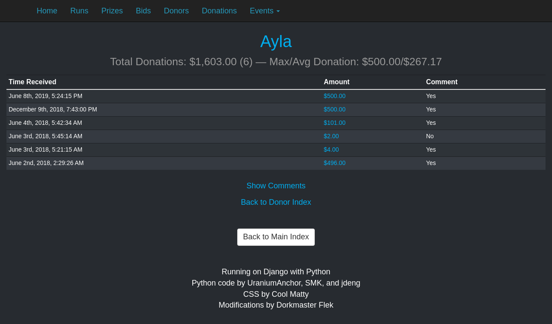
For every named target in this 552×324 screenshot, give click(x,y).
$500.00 (334, 95)
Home (47, 10)
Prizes (112, 10)
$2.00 (331, 136)
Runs (79, 10)
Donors (176, 10)
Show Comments (275, 185)
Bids (143, 10)
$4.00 (331, 149)
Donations (219, 10)
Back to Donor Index (276, 202)
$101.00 (334, 122)
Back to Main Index (276, 236)
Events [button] (265, 10)
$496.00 (334, 162)
